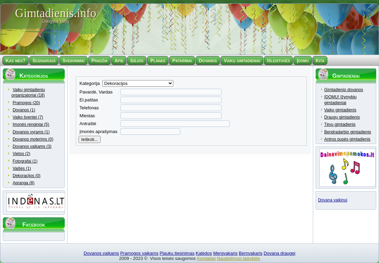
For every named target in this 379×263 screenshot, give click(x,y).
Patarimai (182, 60)
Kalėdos (204, 253)
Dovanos (208, 60)
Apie (118, 60)
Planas (157, 60)
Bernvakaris (251, 253)
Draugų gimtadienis (342, 117)
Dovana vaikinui (332, 200)
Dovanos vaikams (101, 253)
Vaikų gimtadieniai (242, 60)
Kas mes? (15, 60)
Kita (320, 60)
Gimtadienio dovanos (343, 89)
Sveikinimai (73, 60)
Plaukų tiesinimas (177, 253)
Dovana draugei (279, 253)
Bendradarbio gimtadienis (347, 132)
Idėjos (136, 60)
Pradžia (99, 60)
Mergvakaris (225, 253)
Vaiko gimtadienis (340, 110)
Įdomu (302, 60)
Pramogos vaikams (139, 253)
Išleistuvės (278, 60)
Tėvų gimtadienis (340, 124)
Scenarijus (43, 60)
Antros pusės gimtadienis (347, 139)
